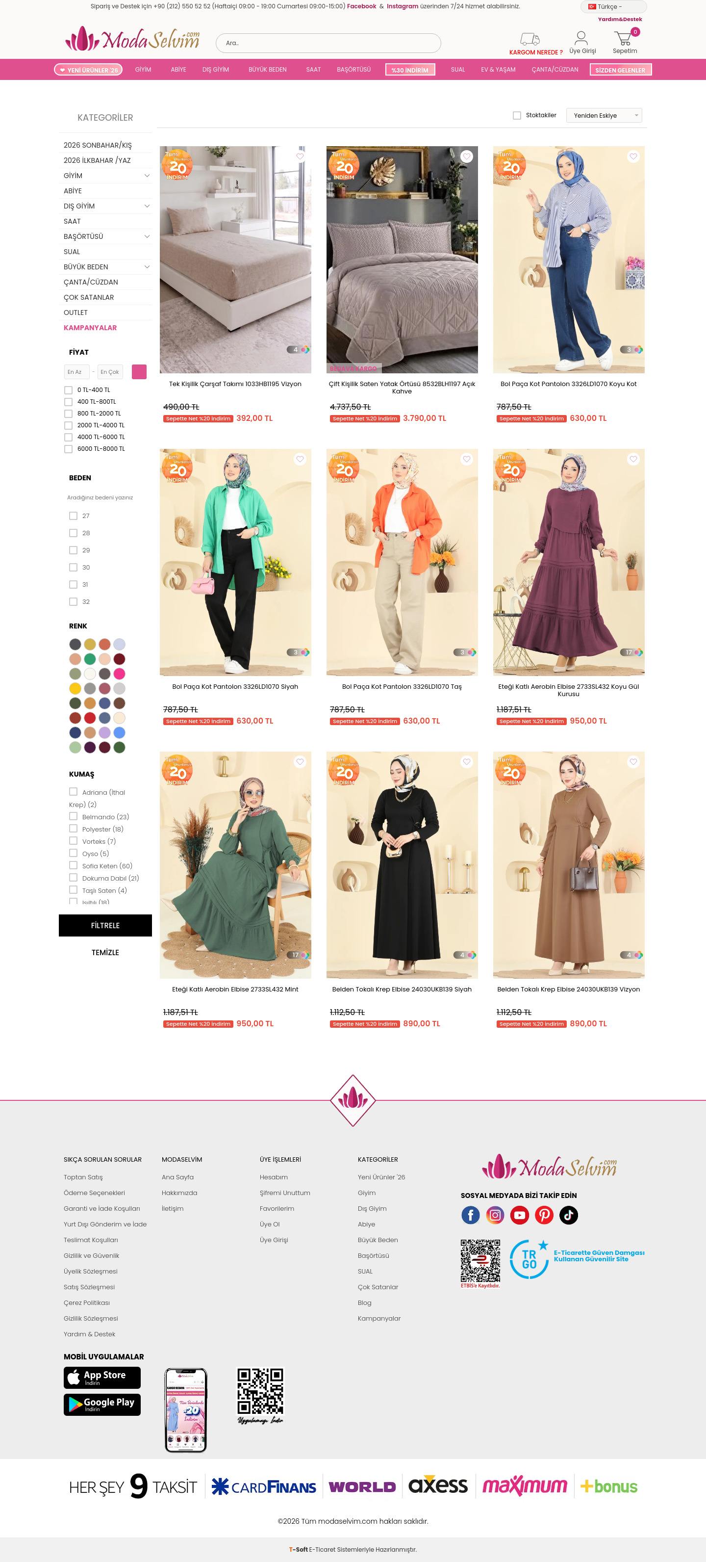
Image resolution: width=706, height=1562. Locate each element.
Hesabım (274, 1177)
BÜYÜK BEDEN (268, 69)
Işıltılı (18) (89, 902)
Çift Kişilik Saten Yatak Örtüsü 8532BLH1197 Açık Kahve (402, 387)
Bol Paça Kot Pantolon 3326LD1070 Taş (402, 686)
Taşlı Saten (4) (98, 890)
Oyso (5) (89, 853)
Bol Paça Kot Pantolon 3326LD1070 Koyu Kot (569, 384)
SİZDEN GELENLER (621, 70)
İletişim (173, 1208)
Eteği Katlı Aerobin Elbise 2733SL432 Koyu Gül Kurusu (569, 690)
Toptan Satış (83, 1177)
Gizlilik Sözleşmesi (91, 1318)
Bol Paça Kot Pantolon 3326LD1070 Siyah (236, 686)
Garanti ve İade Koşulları (102, 1208)
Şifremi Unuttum (285, 1193)
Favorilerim (277, 1208)
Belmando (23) (99, 816)
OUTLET (76, 312)
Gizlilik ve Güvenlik (91, 1255)
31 (78, 585)
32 (79, 602)
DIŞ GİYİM (215, 69)
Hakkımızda (180, 1193)
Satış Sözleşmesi (89, 1287)
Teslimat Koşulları (91, 1240)
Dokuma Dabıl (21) (104, 877)
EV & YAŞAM (498, 69)
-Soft (299, 1516)
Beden (80, 478)
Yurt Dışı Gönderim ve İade (105, 1224)
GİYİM (143, 69)
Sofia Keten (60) (100, 865)
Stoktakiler (534, 115)
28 (79, 533)
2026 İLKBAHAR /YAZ (97, 160)
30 (79, 568)
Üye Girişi (274, 1240)
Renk (78, 626)
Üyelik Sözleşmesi (91, 1271)
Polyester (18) (96, 828)
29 (79, 550)
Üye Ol (270, 1224)
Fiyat (79, 352)
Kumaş (81, 774)
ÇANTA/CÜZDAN (555, 69)
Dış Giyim (372, 1208)
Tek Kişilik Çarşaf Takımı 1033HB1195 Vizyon (235, 384)
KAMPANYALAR (90, 328)
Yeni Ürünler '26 (381, 1177)
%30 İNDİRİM (409, 70)
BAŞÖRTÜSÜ (354, 69)
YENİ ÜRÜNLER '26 (93, 70)
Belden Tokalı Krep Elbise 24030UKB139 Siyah (402, 989)
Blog (365, 1302)
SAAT (313, 69)
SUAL (456, 69)
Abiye (366, 1224)
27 (79, 516)
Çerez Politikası (87, 1302)
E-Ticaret (322, 1516)
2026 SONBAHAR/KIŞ (98, 145)
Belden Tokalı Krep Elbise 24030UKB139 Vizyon (568, 989)
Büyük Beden (378, 1240)
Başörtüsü (373, 1255)
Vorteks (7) (92, 840)
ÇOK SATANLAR (89, 297)
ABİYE (178, 69)
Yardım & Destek (89, 1334)
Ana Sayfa (178, 1177)
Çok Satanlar (378, 1287)
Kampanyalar (379, 1318)
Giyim (367, 1193)
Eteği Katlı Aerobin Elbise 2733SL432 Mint (235, 989)
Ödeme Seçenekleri (94, 1193)
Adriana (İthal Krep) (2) (97, 797)
